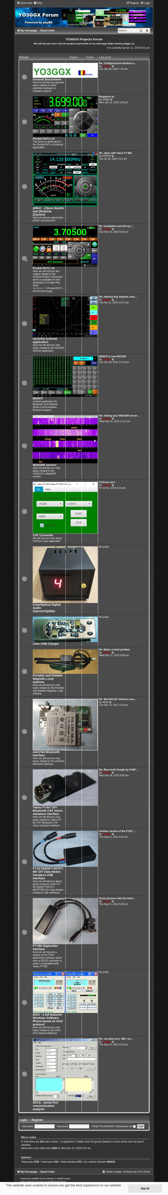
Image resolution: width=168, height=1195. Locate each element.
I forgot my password (102, 1126)
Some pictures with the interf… (117, 898)
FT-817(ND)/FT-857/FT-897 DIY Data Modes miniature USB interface (48, 873)
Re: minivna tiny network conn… (118, 296)
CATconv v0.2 (107, 482)
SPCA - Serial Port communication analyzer (45, 1106)
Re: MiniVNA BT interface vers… (118, 699)
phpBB (35, 1178)
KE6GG (111, 1161)
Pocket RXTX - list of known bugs (48, 290)
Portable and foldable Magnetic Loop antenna (48, 679)
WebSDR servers (44, 465)
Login (23, 1120)
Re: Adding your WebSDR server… (119, 415)
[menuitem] (38, 3)
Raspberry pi (106, 96)
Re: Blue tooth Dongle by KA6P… (118, 769)
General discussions (47, 79)
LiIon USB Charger (46, 643)
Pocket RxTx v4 (43, 138)
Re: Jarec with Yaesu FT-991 (115, 153)
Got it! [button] (145, 1188)
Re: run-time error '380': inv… (116, 1038)
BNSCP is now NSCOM (112, 356)
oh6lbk (106, 99)
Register (37, 1120)
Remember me (126, 1126)
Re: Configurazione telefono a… (117, 63)
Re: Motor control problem (114, 649)
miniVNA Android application (45, 340)
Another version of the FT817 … (117, 831)
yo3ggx (106, 66)
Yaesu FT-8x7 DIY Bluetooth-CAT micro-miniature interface (48, 811)
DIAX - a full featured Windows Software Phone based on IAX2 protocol (48, 1019)
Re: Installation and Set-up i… (116, 226)
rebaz (105, 702)
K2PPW (106, 156)
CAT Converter (43, 535)
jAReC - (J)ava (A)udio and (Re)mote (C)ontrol (48, 211)
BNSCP (38, 398)
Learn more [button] (15, 1191)
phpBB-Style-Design (57, 1182)
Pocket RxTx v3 (43, 268)
